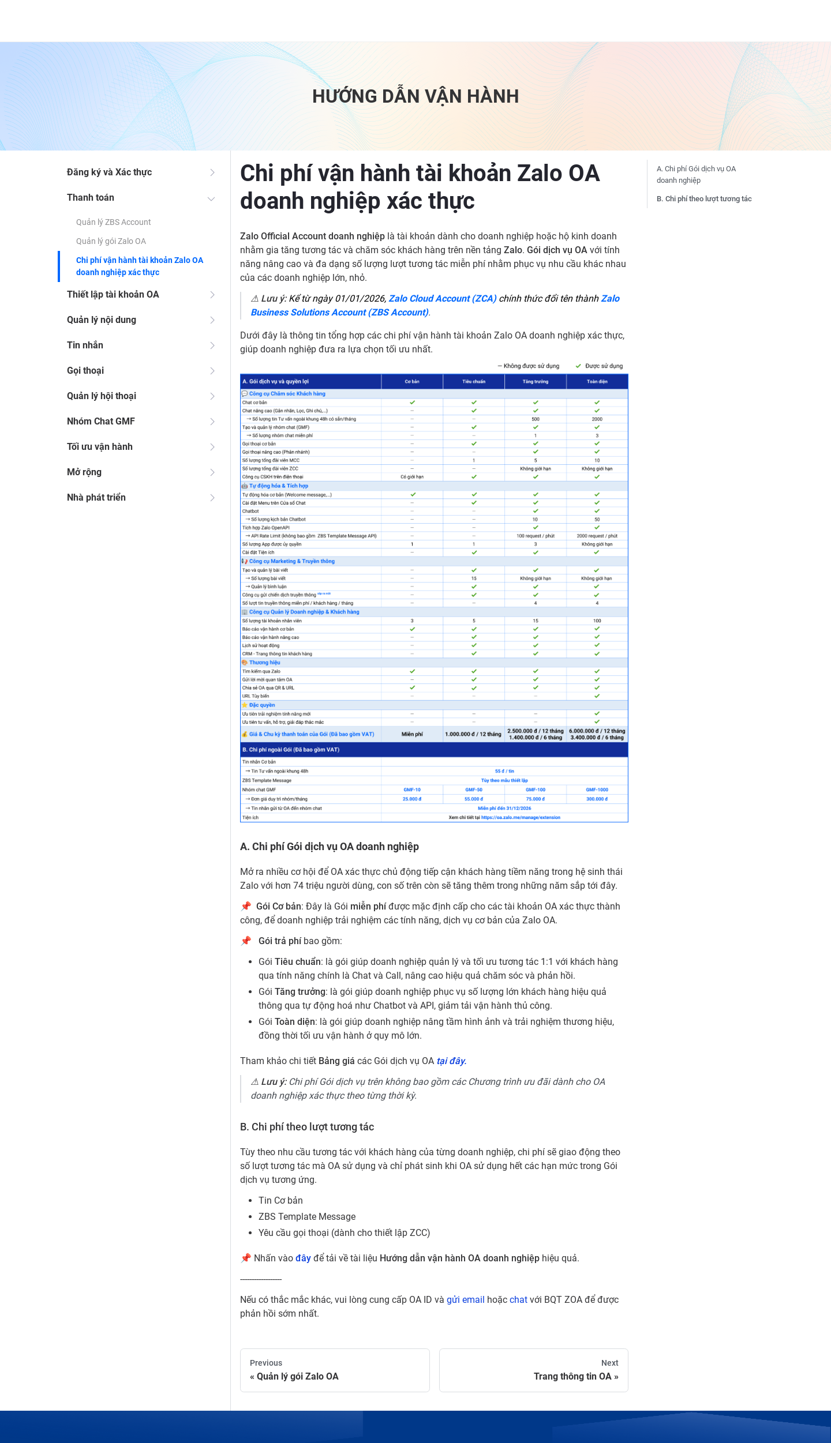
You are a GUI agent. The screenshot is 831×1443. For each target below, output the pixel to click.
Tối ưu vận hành (100, 446)
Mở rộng (84, 472)
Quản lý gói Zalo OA (111, 241)
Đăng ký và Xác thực (109, 172)
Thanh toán (90, 197)
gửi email (466, 1299)
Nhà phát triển (96, 497)
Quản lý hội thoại (101, 395)
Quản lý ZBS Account (113, 222)
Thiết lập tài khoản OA (113, 294)
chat (518, 1299)
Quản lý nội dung (101, 319)
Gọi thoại (85, 370)
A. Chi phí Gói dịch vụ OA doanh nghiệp (696, 174)
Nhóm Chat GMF (101, 421)
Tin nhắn (85, 345)
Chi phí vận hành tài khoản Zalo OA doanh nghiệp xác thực (139, 266)
